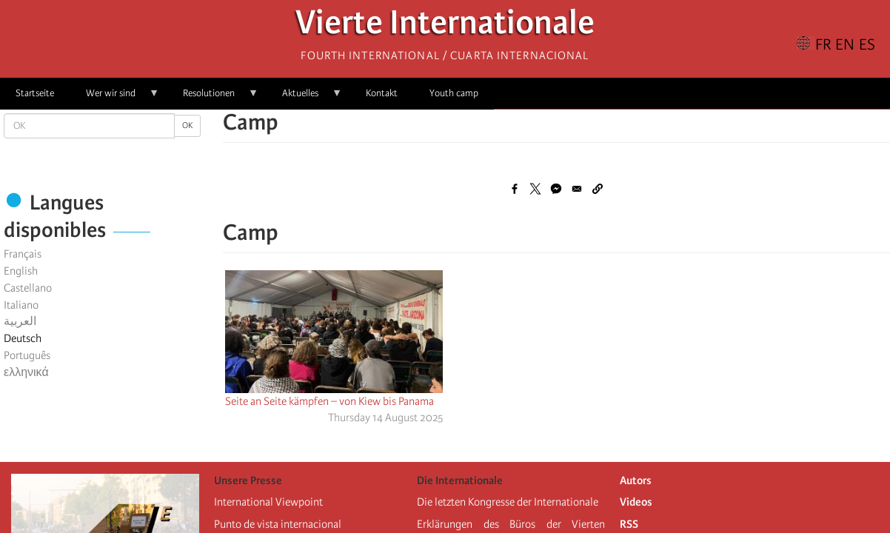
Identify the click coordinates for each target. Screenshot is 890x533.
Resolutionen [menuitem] (212, 98)
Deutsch (22, 338)
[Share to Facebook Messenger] (556, 188)
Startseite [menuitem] (35, 92)
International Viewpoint (268, 502)
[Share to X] (535, 188)
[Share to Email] (576, 188)
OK (187, 125)
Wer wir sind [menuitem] (114, 98)
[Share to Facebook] (514, 188)
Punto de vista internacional (277, 524)
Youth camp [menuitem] (453, 92)
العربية (20, 321)
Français (22, 254)
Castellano (28, 288)
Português (27, 355)
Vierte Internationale (445, 26)
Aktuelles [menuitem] (304, 98)
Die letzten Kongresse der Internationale (507, 502)
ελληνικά (26, 372)
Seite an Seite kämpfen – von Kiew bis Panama (329, 401)
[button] (597, 188)
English (21, 271)
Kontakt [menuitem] (382, 92)
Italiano (21, 305)
